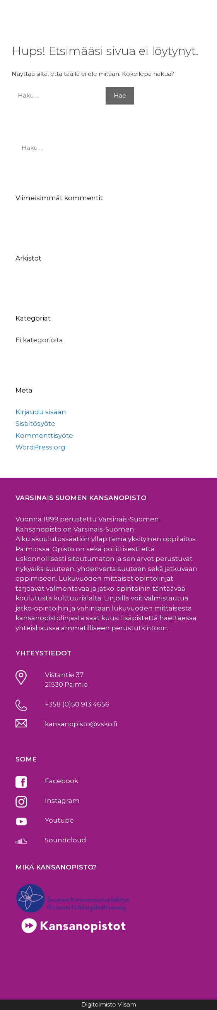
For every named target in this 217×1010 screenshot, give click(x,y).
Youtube (59, 820)
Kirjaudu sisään (40, 412)
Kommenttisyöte (44, 435)
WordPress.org (40, 447)
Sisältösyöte (35, 423)
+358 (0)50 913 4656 (77, 704)
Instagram (62, 800)
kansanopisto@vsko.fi (81, 724)
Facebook (61, 781)
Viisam (127, 1004)
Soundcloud (65, 840)
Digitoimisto (98, 1004)
